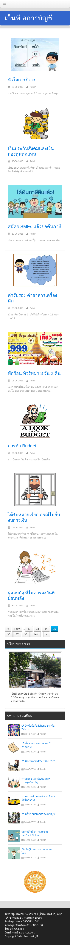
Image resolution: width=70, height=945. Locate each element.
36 (8, 634)
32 (28, 628)
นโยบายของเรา (18, 644)
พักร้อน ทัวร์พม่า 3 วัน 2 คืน (34, 373)
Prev (17, 628)
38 (25, 634)
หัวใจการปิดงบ (22, 79)
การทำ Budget (22, 445)
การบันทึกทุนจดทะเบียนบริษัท (38, 760)
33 (37, 628)
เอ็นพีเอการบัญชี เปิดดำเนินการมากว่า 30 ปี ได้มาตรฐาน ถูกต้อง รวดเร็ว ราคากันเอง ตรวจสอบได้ (35, 697)
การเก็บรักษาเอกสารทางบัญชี (38, 813)
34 (45, 628)
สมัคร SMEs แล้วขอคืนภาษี (34, 226)
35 (54, 628)
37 (17, 634)
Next (35, 634)
